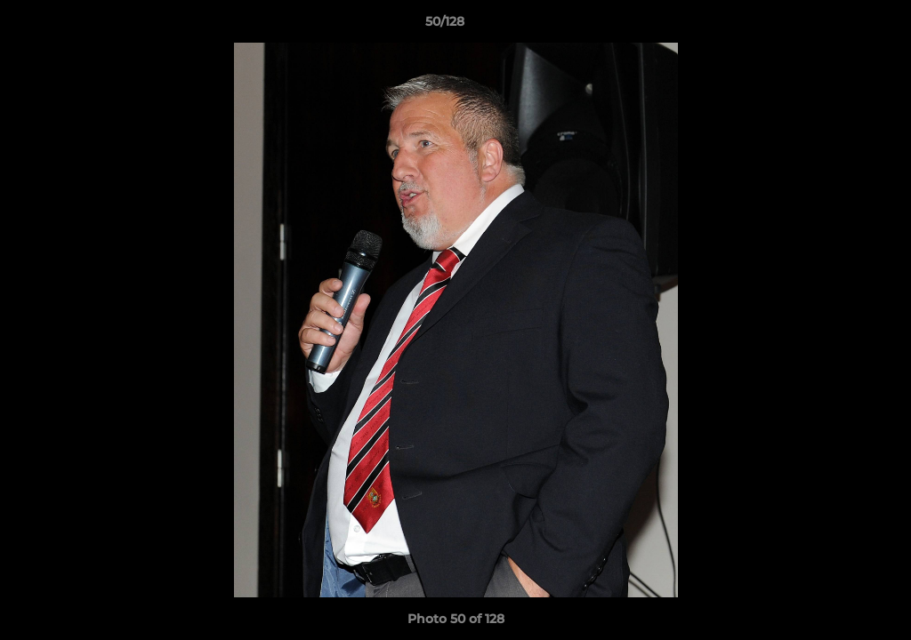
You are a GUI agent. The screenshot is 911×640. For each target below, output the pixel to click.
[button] (836, 26)
